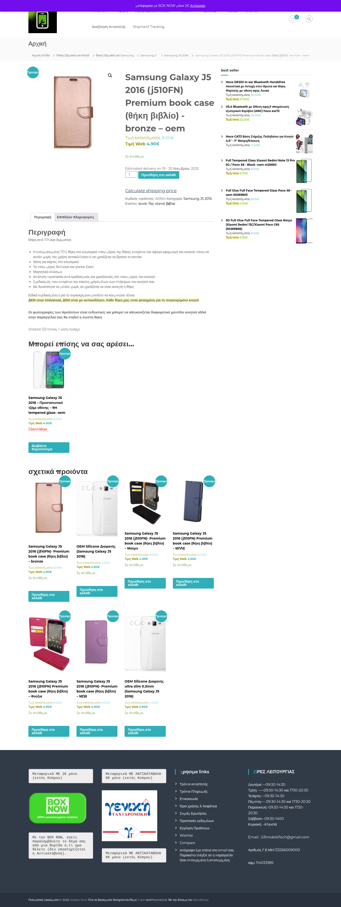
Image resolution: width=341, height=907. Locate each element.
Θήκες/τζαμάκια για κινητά (72, 55)
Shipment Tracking (149, 27)
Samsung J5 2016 (176, 55)
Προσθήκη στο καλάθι (159, 175)
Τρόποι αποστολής (194, 784)
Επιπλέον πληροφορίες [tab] (75, 217)
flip (151, 203)
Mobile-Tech (78, 900)
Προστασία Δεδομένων (197, 821)
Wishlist (186, 835)
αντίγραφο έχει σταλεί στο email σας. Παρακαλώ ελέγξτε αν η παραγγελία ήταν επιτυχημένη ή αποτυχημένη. (207, 855)
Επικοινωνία (189, 799)
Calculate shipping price (151, 190)
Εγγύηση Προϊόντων (195, 828)
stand (160, 203)
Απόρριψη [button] (197, 6)
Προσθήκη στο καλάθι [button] (43, 596)
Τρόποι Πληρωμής (193, 791)
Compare (187, 843)
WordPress (200, 900)
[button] (110, 75)
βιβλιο (170, 203)
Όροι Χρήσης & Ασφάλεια (198, 806)
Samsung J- (148, 55)
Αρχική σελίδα (41, 55)
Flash (141, 900)
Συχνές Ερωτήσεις (193, 813)
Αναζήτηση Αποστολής (109, 27)
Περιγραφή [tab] (42, 217)
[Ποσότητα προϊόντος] (131, 174)
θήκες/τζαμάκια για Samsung (115, 55)
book (143, 203)
